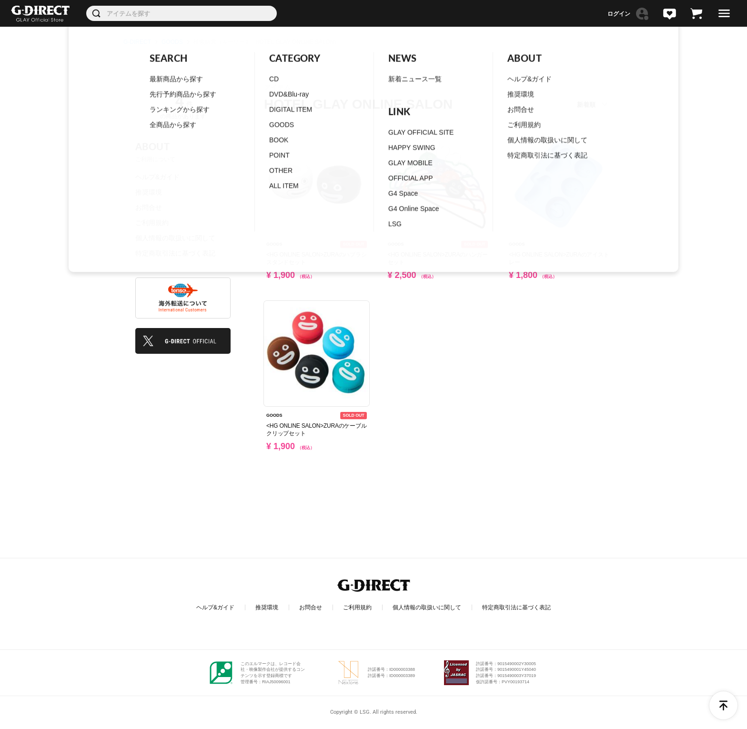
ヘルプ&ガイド (157, 177)
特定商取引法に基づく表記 (175, 253)
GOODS (172, 42)
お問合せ (148, 207)
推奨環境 (148, 192)
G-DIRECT (137, 42)
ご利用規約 (152, 222)
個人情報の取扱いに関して (175, 238)
